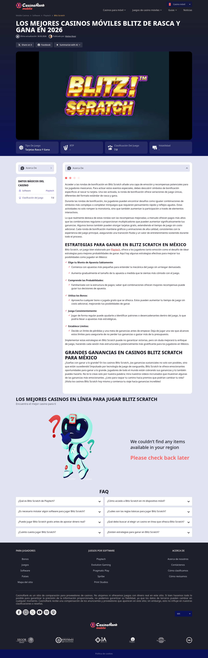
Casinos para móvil (113, 10)
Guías (171, 10)
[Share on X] (25, 44)
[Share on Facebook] (44, 44)
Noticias (187, 10)
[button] (127, 168)
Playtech (47, 15)
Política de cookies (104, 653)
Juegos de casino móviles (145, 10)
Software (36, 15)
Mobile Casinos (22, 15)
